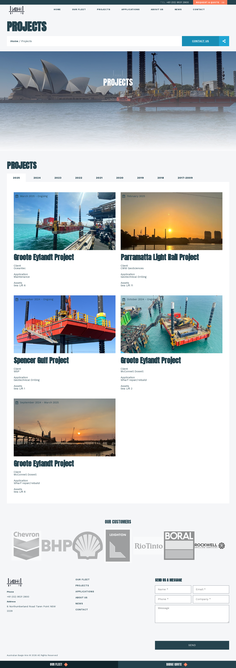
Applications (131, 9)
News (178, 9)
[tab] (16, 178)
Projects (103, 9)
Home (57, 9)
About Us (157, 9)
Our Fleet (79, 9)
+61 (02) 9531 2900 (175, 2)
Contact (199, 9)
